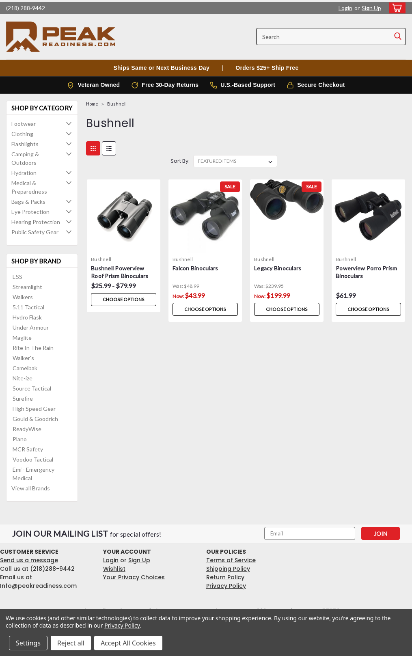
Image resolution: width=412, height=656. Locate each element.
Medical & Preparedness (29, 187)
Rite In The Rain (33, 347)
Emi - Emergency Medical (33, 473)
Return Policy (225, 577)
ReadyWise (27, 428)
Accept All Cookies (128, 643)
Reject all (70, 643)
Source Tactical (32, 388)
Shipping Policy (228, 569)
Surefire (23, 398)
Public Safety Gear (34, 232)
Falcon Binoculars (195, 268)
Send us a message (29, 560)
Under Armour (31, 327)
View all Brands (30, 488)
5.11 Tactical (28, 307)
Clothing (22, 133)
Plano (20, 439)
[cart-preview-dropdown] (395, 7)
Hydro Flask (27, 317)
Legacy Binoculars (277, 268)
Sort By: (180, 161)
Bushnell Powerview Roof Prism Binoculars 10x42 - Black (119, 273)
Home (92, 103)
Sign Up (371, 7)
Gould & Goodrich (35, 418)
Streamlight (27, 286)
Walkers (23, 296)
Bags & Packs (28, 201)
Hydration (24, 172)
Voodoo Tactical (33, 459)
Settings (28, 643)
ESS (17, 276)
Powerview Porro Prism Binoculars (366, 272)
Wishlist (114, 569)
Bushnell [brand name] (101, 259)
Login (345, 7)
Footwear (23, 123)
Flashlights (25, 143)
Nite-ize (22, 378)
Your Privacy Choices (134, 577)
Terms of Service (231, 560)
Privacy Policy (226, 586)
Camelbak (25, 368)
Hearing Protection (35, 221)
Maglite (22, 337)
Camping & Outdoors (25, 158)
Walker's (23, 357)
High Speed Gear (34, 408)
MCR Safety (28, 449)
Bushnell (117, 103)
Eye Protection (30, 211)
